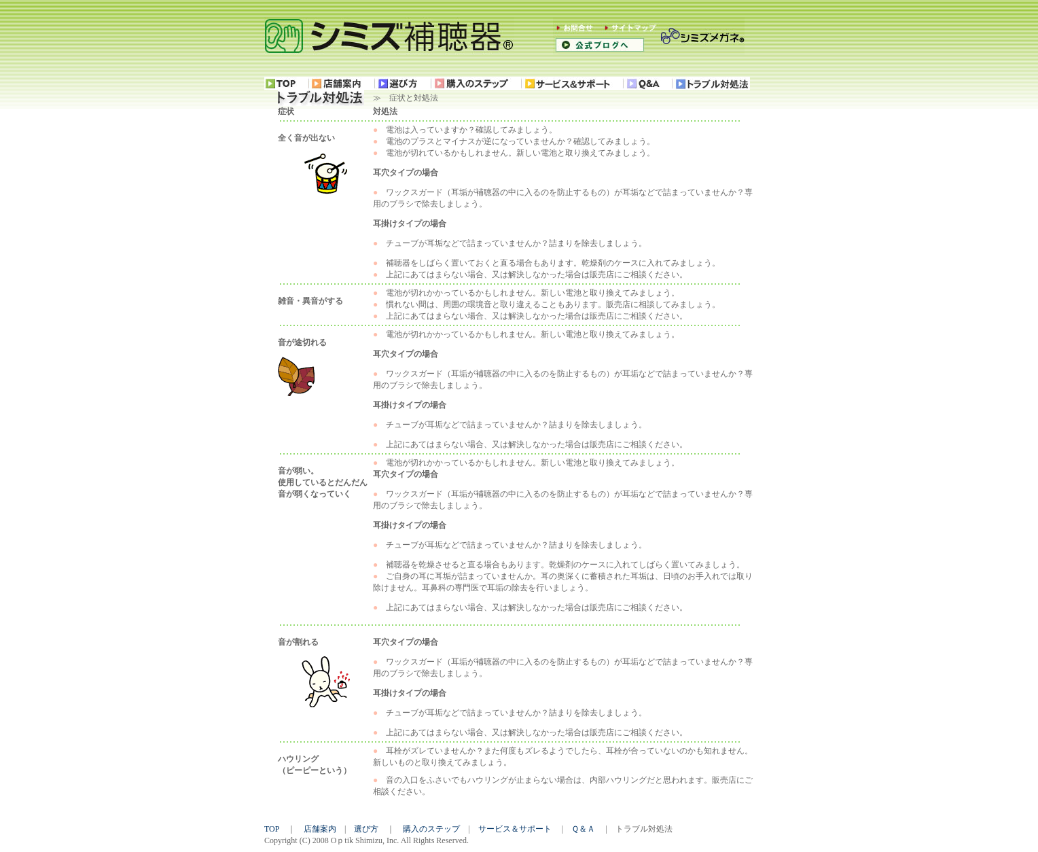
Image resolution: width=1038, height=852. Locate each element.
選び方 (366, 829)
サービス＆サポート (515, 829)
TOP (271, 829)
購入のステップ (431, 829)
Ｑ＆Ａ (583, 829)
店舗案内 (320, 829)
